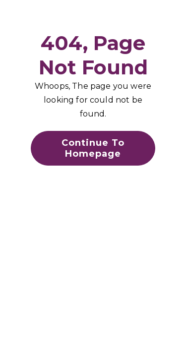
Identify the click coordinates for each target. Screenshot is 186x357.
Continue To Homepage (93, 148)
